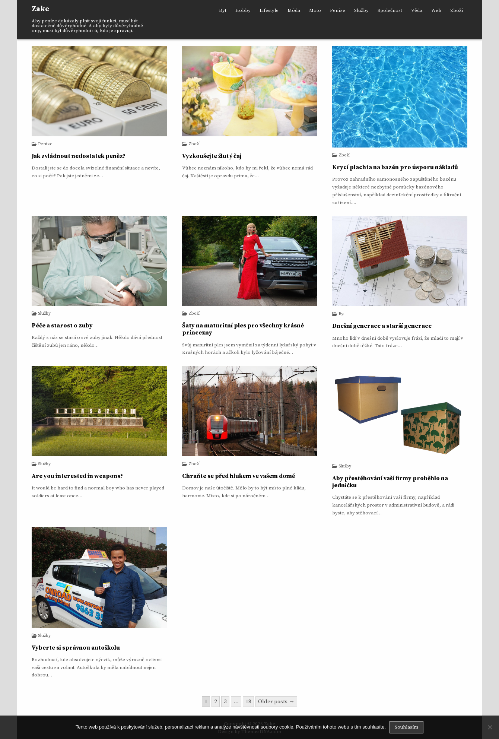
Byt (222, 10)
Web (436, 10)
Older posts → (276, 701)
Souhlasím (406, 727)
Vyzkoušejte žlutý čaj (212, 156)
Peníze (337, 10)
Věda (416, 10)
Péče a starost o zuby (62, 325)
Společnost (390, 10)
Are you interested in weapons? (77, 476)
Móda (293, 10)
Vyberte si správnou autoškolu (76, 647)
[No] (489, 727)
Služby (361, 10)
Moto (315, 10)
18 (248, 701)
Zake (40, 9)
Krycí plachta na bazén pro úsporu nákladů (395, 167)
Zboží (456, 10)
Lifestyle (269, 10)
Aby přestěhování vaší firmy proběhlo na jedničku (390, 482)
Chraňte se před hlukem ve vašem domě (238, 476)
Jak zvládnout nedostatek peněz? (78, 156)
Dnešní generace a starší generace (382, 326)
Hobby (243, 10)
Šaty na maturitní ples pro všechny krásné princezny (243, 329)
